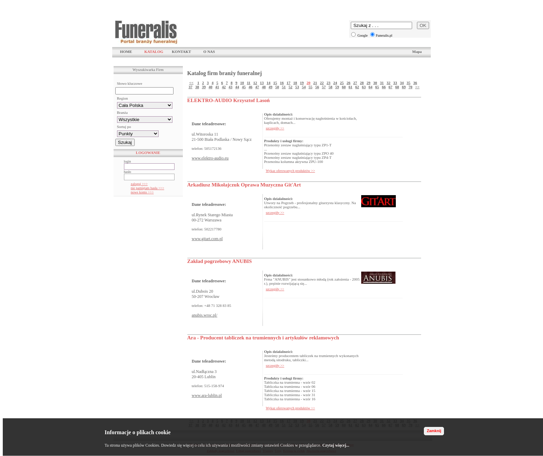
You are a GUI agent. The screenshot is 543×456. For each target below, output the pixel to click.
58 (330, 87)
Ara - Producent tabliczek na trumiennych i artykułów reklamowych (263, 337)
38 (197, 87)
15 (275, 83)
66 (384, 87)
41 (217, 87)
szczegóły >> (275, 128)
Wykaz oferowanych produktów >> (290, 171)
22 (322, 83)
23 (328, 83)
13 (262, 83)
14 (268, 83)
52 (290, 87)
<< (191, 83)
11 (248, 83)
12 (255, 83)
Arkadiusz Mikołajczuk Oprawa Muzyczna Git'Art (244, 185)
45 (244, 87)
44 (237, 87)
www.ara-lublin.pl (207, 395)
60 (344, 87)
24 (335, 83)
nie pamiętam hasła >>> (147, 188)
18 (295, 83)
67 (390, 87)
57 (324, 87)
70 (410, 87)
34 (402, 83)
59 (337, 87)
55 (310, 87)
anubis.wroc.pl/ (204, 315)
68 (397, 87)
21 (315, 83)
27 (355, 83)
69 (404, 87)
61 (350, 87)
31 (382, 83)
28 (362, 83)
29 (369, 83)
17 (289, 83)
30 (375, 83)
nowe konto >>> (142, 192)
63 (364, 87)
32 (388, 83)
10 (242, 83)
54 (304, 87)
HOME (126, 51)
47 (257, 87)
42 (224, 87)
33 (395, 83)
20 (308, 83)
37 (190, 87)
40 (210, 87)
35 (408, 83)
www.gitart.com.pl (207, 238)
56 (317, 87)
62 (357, 87)
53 (297, 87)
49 (270, 87)
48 (264, 87)
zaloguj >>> (139, 184)
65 (377, 87)
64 (370, 87)
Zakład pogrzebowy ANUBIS (219, 261)
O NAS (209, 51)
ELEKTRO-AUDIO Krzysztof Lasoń (228, 100)
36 (415, 83)
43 (230, 87)
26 (348, 83)
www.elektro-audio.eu (210, 158)
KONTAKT (181, 51)
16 (282, 83)
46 (250, 87)
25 (342, 83)
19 (302, 83)
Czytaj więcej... (335, 445)
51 (284, 87)
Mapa (417, 51)
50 (277, 87)
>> (417, 87)
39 (204, 87)
